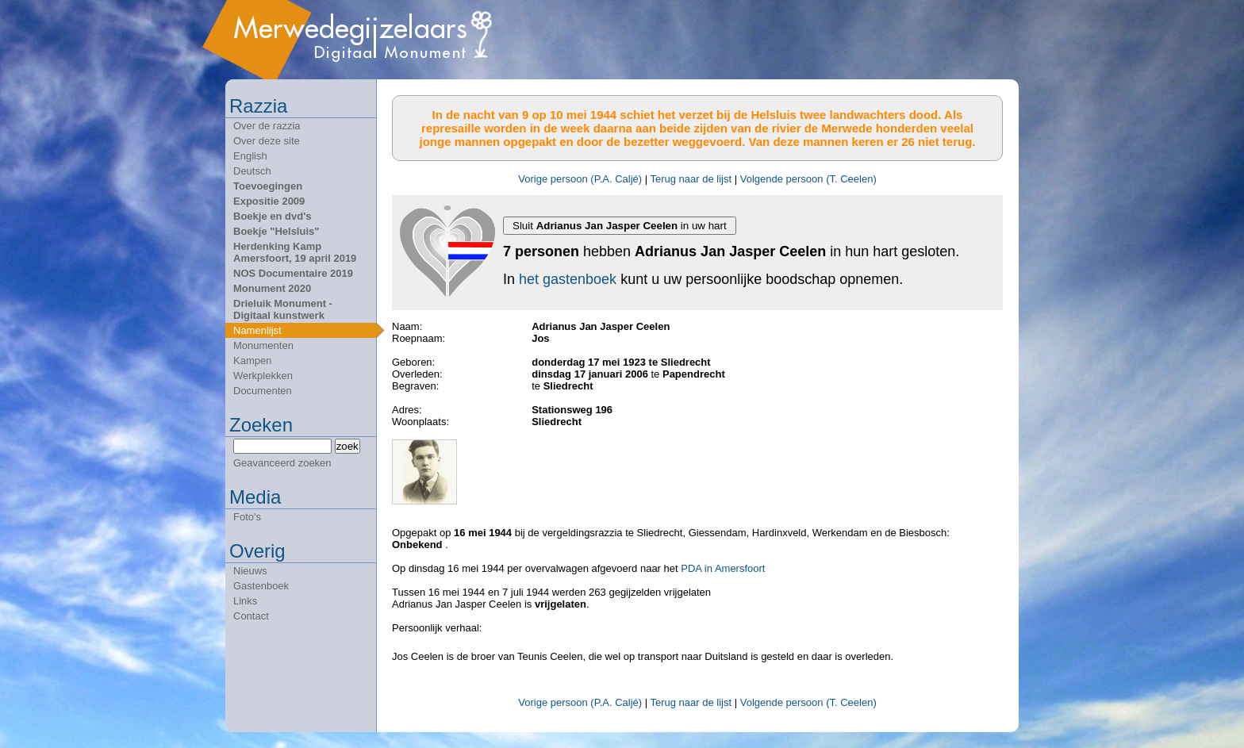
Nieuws (250, 571)
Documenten (262, 391)
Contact (251, 616)
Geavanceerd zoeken (282, 463)
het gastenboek (567, 279)
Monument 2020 (272, 288)
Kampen (252, 360)
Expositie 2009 (269, 201)
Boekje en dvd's (272, 216)
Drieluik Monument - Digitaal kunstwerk (282, 309)
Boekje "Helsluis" (276, 231)
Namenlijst (257, 330)
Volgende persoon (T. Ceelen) (808, 179)
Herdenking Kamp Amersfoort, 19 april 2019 (294, 252)
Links (245, 601)
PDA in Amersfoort (723, 568)
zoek (347, 446)
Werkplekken (263, 376)
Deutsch (252, 171)
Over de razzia (267, 126)
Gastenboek (261, 586)
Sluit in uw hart (620, 226)
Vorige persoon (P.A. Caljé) (580, 179)
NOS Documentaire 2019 (293, 273)
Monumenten (263, 345)
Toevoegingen (267, 186)
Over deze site (266, 141)
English (250, 156)
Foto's (247, 517)
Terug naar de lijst (690, 179)
